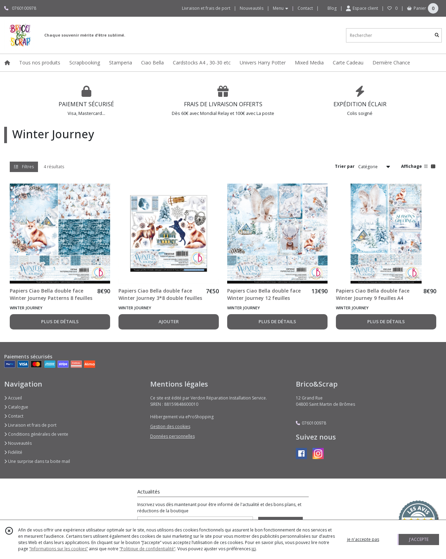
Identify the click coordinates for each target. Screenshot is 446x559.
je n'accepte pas (363, 539)
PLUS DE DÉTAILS (60, 321)
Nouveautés (18, 443)
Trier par (345, 166)
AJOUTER (169, 321)
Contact (305, 8)
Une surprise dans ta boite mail (37, 461)
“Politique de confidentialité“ (147, 549)
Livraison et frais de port (30, 425)
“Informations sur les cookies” (58, 549)
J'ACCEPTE (419, 539)
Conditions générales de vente (36, 434)
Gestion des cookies (170, 426)
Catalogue (16, 407)
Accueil (13, 398)
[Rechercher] (436, 35)
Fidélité (13, 452)
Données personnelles (172, 436)
